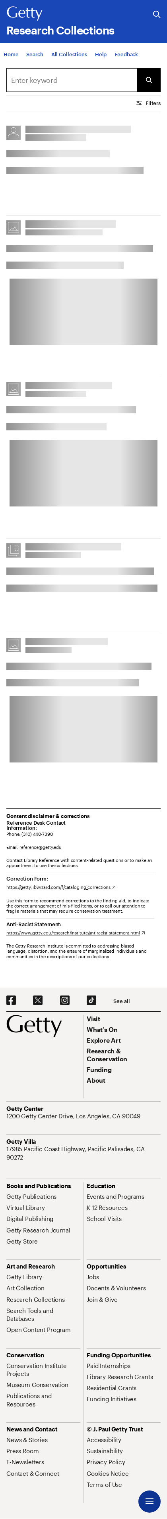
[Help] (101, 55)
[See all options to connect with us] (121, 1001)
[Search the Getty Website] (157, 15)
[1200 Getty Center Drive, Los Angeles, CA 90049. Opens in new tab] (74, 1116)
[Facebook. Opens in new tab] (11, 1000)
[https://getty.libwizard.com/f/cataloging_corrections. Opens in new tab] (61, 887)
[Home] (11, 55)
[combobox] (71, 80)
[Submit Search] (149, 80)
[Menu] (149, 1501)
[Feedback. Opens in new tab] (126, 55)
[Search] (34, 55)
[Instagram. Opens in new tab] (65, 1000)
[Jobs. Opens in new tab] (93, 1276)
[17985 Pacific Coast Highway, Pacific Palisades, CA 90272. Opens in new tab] (83, 1153)
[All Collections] (69, 55)
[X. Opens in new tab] (38, 1000)
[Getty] (24, 13)
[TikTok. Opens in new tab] (91, 1000)
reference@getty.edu (40, 847)
